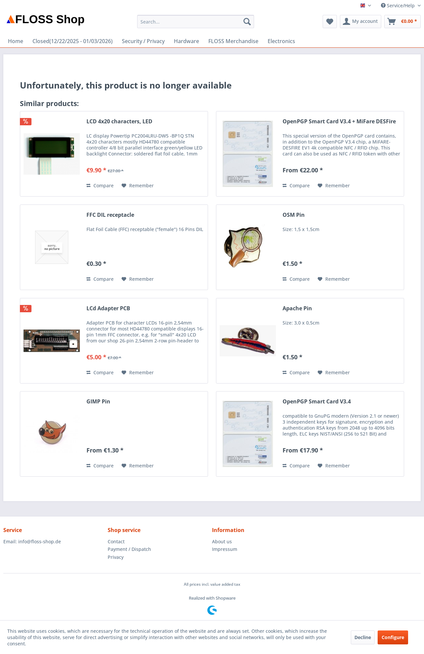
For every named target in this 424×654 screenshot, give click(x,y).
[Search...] (195, 21)
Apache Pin (297, 308)
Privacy (116, 557)
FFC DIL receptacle (110, 214)
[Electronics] (281, 41)
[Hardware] (186, 41)
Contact (116, 541)
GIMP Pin (98, 401)
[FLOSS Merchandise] (233, 41)
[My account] (360, 21)
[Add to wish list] (138, 186)
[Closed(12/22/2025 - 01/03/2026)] (72, 41)
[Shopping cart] (402, 21)
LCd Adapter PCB (108, 308)
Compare (100, 185)
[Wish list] (330, 21)
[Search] (247, 21)
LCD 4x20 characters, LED (119, 121)
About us (222, 541)
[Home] (15, 41)
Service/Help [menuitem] (398, 5)
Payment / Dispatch (129, 549)
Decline (362, 637)
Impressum (224, 549)
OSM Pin (294, 214)
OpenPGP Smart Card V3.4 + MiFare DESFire (339, 121)
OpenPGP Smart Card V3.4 (317, 401)
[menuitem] (195, 21)
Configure (393, 637)
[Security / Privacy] (143, 41)
